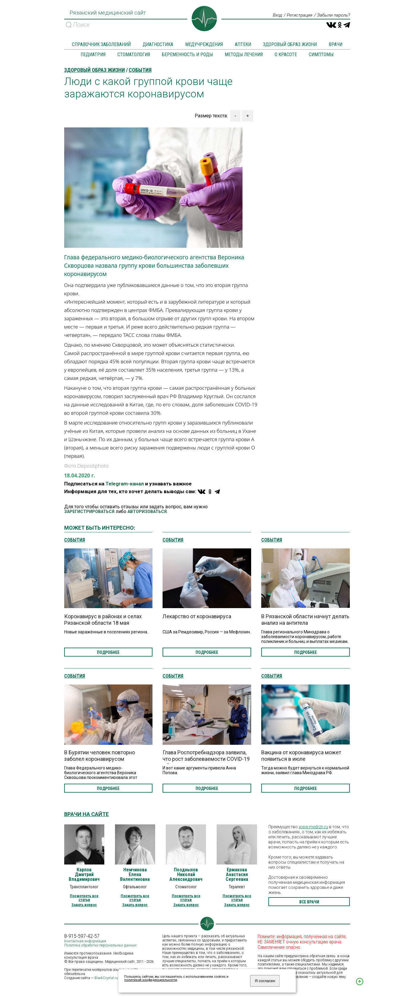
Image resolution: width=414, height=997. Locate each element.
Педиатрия (93, 55)
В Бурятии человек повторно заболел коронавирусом (99, 756)
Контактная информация (85, 941)
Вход (272, 15)
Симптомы (321, 55)
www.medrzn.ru (313, 827)
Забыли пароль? (332, 15)
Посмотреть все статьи (84, 898)
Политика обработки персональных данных (100, 945)
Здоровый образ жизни (290, 45)
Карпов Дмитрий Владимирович (84, 875)
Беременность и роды (187, 55)
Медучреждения (204, 45)
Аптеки (243, 45)
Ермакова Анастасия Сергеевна (237, 875)
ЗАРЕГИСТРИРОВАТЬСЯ (89, 511)
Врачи (335, 45)
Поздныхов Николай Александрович (185, 875)
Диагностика (158, 45)
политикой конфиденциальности (150, 980)
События (74, 540)
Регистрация (296, 15)
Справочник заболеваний (101, 45)
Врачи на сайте (86, 814)
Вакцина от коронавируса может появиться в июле (301, 756)
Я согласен (265, 981)
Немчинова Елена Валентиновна (135, 875)
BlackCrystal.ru (106, 978)
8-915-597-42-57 (82, 936)
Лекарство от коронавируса (197, 616)
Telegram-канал (125, 484)
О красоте (286, 55)
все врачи (309, 902)
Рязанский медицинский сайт (106, 15)
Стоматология (133, 55)
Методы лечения (244, 55)
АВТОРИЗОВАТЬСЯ (147, 511)
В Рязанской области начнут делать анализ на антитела (305, 619)
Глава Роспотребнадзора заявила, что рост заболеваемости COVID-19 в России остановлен (206, 759)
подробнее (108, 652)
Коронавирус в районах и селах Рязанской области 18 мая (103, 619)
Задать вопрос (84, 905)
